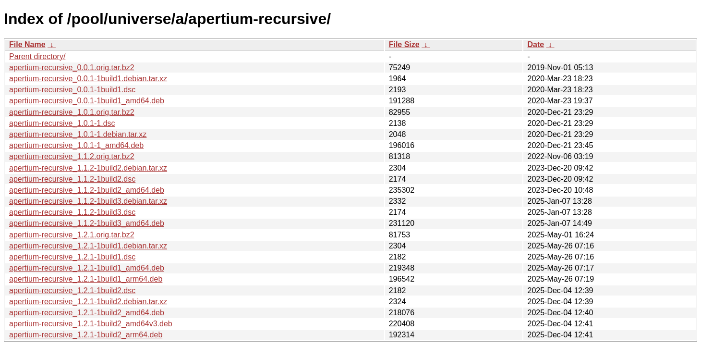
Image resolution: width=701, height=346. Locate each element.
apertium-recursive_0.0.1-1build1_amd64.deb (86, 101)
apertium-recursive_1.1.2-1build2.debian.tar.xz (88, 168)
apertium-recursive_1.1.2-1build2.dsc (72, 179)
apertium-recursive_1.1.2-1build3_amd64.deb (86, 223)
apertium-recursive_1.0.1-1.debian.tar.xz (77, 134)
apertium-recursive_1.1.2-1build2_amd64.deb (86, 190)
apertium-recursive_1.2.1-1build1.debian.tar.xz (88, 246)
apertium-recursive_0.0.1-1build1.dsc (72, 90)
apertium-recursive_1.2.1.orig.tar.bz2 (71, 235)
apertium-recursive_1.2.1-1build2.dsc (72, 290)
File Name (27, 44)
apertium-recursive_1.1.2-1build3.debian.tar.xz (88, 201)
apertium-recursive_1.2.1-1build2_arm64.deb (85, 335)
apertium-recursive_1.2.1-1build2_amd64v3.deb (90, 324)
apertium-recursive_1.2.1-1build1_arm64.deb (85, 279)
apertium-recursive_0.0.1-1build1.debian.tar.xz (88, 78)
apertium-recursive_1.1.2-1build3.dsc (72, 212)
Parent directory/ (37, 56)
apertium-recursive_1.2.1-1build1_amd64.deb (86, 268)
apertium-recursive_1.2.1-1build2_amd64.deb (86, 313)
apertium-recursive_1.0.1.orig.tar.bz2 (71, 112)
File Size (404, 44)
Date (535, 44)
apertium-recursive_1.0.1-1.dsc (62, 123)
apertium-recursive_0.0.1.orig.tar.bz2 (71, 67)
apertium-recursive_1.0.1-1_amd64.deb (76, 145)
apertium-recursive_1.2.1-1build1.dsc (72, 257)
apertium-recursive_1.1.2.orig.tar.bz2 (71, 156)
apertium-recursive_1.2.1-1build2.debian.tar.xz (88, 301)
